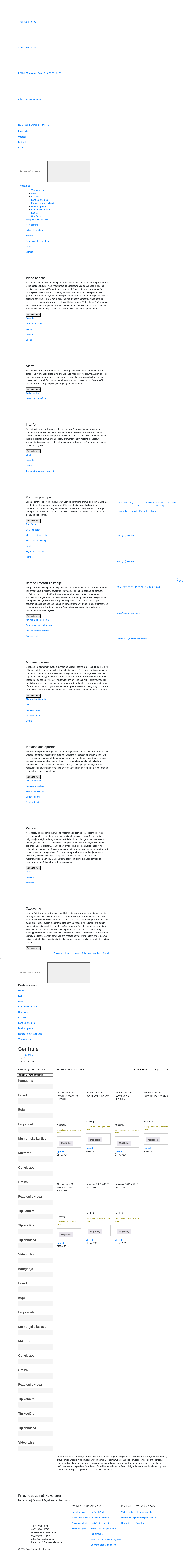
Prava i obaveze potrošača (103, 1528)
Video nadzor (37, 190)
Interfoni (35, 196)
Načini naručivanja (81, 1517)
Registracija (141, 1523)
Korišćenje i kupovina (101, 1523)
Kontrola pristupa (39, 200)
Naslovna (58, 953)
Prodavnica (25, 186)
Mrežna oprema (39, 206)
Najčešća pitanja (80, 1523)
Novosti (125, 1523)
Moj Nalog (23, 142)
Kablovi (34, 213)
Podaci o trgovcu (80, 1528)
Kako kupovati (79, 1512)
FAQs (20, 147)
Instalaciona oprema (41, 209)
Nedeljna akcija (128, 1517)
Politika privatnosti (100, 1517)
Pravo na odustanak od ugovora (106, 1539)
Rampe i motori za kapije (43, 203)
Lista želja (23, 131)
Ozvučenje (36, 216)
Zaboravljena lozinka (146, 1517)
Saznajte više (33, 314)
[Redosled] (35, 1075)
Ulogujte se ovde (144, 1512)
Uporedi (22, 136)
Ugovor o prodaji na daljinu (103, 1545)
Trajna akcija (127, 1512)
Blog (67, 953)
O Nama (76, 953)
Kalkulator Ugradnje (91, 953)
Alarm (34, 193)
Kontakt (106, 953)
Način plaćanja (98, 1512)
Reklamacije (97, 1534)
